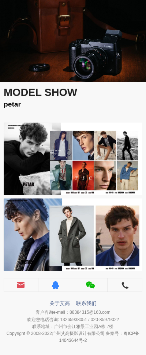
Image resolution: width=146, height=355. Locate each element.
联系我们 (86, 303)
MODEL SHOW (40, 92)
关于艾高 (59, 303)
